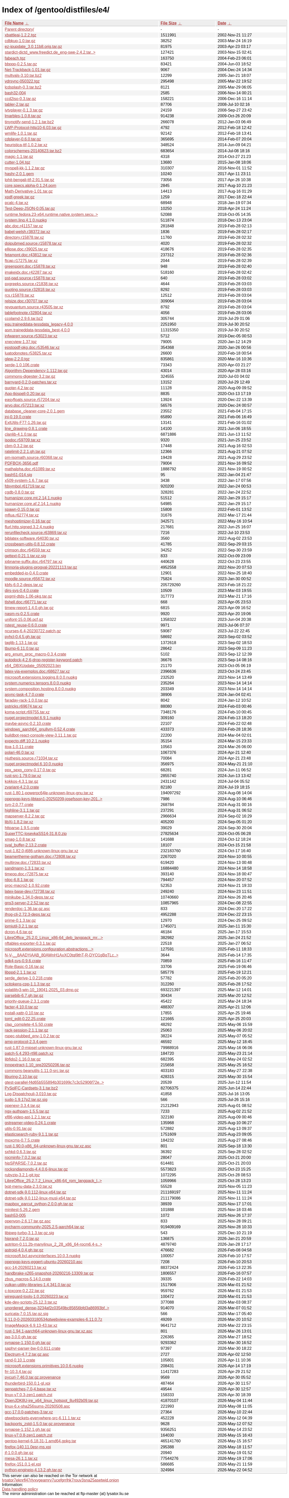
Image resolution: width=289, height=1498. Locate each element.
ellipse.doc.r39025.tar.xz (26, 249)
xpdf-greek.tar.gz (19, 197)
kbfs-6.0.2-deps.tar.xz (24, 585)
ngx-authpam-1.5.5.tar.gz (27, 1111)
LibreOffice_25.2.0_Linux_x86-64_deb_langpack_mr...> (54, 938)
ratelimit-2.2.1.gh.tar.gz (25, 451)
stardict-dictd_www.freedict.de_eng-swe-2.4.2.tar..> (50, 52)
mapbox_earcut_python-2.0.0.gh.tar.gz (39, 1204)
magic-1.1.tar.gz (19, 156)
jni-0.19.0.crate (18, 417)
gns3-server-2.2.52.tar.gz (27, 903)
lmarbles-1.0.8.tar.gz (23, 116)
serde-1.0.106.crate (22, 365)
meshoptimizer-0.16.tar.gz (28, 521)
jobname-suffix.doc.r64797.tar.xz (33, 561)
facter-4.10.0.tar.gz (21, 1007)
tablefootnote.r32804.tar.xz (28, 313)
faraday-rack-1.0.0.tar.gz (26, 700)
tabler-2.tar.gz (17, 104)
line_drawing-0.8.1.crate (26, 428)
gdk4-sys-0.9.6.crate (23, 961)
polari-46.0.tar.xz (19, 752)
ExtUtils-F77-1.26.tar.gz (25, 422)
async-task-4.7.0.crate (24, 694)
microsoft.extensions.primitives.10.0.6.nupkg (44, 1366)
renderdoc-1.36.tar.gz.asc (27, 909)
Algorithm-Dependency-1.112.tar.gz (36, 371)
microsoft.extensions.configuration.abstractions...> (49, 949)
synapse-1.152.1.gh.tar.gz (28, 1429)
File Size (169, 23)
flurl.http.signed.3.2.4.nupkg (29, 527)
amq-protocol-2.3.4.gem (26, 1042)
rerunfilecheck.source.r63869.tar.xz (36, 533)
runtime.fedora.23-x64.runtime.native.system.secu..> (51, 214)
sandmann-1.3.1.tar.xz (24, 868)
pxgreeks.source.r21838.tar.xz (31, 284)
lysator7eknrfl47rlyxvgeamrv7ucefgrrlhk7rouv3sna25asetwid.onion (60, 1480)
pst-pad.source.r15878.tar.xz (30, 278)
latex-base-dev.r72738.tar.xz (30, 891)
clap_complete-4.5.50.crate (29, 1024)
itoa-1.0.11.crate (19, 747)
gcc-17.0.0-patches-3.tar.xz (29, 1412)
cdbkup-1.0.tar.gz (20, 41)
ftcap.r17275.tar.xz (21, 261)
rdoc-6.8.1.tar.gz (19, 880)
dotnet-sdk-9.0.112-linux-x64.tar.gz (35, 1192)
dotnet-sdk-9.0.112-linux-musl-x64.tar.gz (40, 1198)
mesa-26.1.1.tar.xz (21, 1458)
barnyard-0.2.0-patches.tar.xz (31, 382)
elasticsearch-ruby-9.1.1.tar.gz (31, 1134)
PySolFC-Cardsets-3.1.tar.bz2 (31, 1088)
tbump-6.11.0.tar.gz (22, 648)
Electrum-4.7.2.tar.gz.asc (27, 1354)
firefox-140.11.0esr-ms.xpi (28, 1447)
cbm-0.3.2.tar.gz (19, 446)
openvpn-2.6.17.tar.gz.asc (28, 1221)
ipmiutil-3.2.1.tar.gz (21, 926)
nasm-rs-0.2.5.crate (22, 614)
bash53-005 (15, 1215)
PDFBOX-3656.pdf (21, 463)
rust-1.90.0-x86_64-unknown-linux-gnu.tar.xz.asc (48, 1146)
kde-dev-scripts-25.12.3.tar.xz (31, 1302)
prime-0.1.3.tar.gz (20, 920)
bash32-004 (15, 93)
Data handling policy (20, 1489)
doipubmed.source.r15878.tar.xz (33, 243)
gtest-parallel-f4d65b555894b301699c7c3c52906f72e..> (54, 1082)
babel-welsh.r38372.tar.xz (27, 232)
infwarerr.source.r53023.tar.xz (31, 336)
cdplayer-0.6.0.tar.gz (23, 139)
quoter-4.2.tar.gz (19, 388)
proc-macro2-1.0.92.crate (27, 885)
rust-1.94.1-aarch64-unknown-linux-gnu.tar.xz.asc (48, 1331)
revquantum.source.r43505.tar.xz (34, 307)
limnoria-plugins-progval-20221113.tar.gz (41, 567)
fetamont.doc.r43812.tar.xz (28, 255)
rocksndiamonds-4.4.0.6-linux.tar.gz (36, 1169)
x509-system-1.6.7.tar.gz (26, 480)
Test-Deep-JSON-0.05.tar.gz (30, 208)
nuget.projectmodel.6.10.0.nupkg (34, 764)
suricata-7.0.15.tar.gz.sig (26, 1314)
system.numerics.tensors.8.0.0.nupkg (38, 683)
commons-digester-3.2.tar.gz (30, 376)
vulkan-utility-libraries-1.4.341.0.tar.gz (38, 1285)
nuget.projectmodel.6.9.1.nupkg (33, 718)
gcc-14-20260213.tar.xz (25, 1267)
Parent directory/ (19, 29)
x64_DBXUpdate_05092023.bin (33, 666)
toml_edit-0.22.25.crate (25, 1019)
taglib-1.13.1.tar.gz (21, 643)
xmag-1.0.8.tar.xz (20, 839)
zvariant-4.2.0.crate (22, 787)
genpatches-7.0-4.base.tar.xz (30, 1389)
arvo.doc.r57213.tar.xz (24, 405)
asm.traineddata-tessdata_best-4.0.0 (37, 330)
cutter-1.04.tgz (17, 162)
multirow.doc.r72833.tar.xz (28, 862)
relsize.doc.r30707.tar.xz (26, 301)
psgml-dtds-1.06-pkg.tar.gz (28, 596)
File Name (14, 23)
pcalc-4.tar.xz (16, 203)
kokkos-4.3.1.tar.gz (21, 781)
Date (222, 23)
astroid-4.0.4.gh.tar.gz (24, 1250)
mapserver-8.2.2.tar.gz (25, 816)
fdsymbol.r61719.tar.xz (25, 486)
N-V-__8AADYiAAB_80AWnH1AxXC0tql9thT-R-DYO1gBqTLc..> (61, 955)
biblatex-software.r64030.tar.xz (32, 538)
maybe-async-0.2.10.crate (28, 723)
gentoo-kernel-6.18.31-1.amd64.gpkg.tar (40, 1441)
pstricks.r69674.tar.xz (23, 706)
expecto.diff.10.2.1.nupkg (27, 741)
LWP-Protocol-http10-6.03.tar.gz (33, 128)
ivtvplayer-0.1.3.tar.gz (24, 110)
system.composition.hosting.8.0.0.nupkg (40, 689)
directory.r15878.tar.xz (24, 237)
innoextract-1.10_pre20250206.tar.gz (37, 1065)
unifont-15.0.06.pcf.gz (24, 619)
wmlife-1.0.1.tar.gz (21, 133)
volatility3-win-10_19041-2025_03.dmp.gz (42, 990)
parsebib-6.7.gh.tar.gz (24, 995)
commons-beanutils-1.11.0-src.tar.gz (37, 1071)
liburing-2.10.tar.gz (21, 1077)
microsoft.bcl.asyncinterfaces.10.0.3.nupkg (42, 1256)
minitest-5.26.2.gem (22, 1210)
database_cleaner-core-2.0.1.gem (35, 411)
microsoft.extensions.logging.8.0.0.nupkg (41, 677)
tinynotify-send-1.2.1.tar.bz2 (29, 122)
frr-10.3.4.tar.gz (18, 1371)
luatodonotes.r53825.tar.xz (28, 353)
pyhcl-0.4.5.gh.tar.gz (23, 637)
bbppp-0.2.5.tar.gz (21, 64)
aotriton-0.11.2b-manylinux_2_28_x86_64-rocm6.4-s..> (53, 1244)
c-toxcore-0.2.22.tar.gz (24, 1291)
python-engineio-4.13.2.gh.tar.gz (33, 1470)
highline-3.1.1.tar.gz (22, 810)
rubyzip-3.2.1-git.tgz (22, 1175)
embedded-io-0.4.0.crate (26, 573)
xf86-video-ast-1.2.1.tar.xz (28, 1117)
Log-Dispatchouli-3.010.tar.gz (31, 1094)
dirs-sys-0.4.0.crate (22, 590)
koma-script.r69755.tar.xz (27, 712)
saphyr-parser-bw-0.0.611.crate (32, 1348)
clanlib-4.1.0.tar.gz (21, 434)
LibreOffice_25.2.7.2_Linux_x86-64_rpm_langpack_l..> (53, 1181)
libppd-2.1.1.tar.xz (20, 972)
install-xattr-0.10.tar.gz (24, 1013)
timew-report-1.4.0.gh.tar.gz (29, 608)
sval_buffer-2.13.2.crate (26, 845)
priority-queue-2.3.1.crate (27, 1001)
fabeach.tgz (15, 58)
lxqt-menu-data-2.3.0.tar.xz (28, 1186)
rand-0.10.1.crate (20, 1360)
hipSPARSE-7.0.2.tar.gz (26, 1163)
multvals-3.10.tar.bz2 (23, 75)
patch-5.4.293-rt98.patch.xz (29, 1053)
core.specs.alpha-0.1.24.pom (30, 185)
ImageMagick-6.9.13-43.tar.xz (31, 1325)
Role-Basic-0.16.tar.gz (24, 966)
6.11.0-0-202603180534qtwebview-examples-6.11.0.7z (53, 1319)
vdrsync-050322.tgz (22, 81)
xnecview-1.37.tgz (21, 342)
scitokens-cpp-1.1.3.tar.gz (27, 984)
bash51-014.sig (18, 475)
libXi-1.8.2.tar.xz (19, 822)
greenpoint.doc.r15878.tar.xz (30, 266)
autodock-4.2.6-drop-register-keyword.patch (43, 660)
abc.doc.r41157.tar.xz (24, 226)
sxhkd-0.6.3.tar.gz (20, 1152)
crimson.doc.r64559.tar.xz (27, 550)
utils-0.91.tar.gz (18, 1128)
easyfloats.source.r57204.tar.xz (32, 400)
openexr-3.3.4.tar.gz (22, 1105)
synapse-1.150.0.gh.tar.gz (28, 1343)
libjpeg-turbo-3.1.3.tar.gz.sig (29, 1233)
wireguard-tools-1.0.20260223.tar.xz (36, 1296)
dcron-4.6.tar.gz (18, 932)
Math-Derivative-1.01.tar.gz (29, 191)
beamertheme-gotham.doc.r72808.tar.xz (40, 856)
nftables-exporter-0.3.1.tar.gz (30, 943)
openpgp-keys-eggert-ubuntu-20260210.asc (43, 1262)
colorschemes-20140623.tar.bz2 (33, 151)
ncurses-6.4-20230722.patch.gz (33, 631)
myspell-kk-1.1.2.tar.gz (25, 168)
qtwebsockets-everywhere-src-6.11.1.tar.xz (43, 1418)
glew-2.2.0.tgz (17, 359)
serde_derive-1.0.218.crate (28, 978)
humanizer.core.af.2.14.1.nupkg (33, 504)
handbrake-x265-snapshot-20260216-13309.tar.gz (49, 1273)
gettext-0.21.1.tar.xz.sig (25, 556)
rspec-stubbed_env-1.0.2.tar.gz (32, 1036)
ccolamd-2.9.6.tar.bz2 (24, 318)
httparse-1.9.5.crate (22, 828)
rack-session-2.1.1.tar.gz (26, 1030)
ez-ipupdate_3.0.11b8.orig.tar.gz (33, 46)
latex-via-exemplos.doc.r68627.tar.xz (37, 671)
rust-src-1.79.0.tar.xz (23, 776)
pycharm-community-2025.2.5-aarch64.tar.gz (44, 1227)
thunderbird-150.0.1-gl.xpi (27, 1383)
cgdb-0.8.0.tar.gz (19, 492)
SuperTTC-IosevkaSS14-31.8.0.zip (36, 833)
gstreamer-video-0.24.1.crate (30, 1123)
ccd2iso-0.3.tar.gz (20, 99)
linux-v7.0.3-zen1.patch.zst (28, 1395)
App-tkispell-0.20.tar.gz (25, 394)
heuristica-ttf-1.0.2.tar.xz (26, 145)
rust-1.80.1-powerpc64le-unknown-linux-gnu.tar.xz (49, 793)
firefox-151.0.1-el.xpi (23, 1464)
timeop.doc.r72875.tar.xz (26, 874)
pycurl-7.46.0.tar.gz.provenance (33, 1377)
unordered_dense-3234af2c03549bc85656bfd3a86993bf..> (57, 1308)
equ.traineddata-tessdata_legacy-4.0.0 (39, 324)
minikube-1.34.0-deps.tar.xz (29, 897)
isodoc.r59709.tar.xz (22, 440)
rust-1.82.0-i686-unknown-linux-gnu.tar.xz (41, 851)
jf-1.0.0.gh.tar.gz (19, 1453)
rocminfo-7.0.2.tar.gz (23, 1157)
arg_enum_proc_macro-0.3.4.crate (35, 654)
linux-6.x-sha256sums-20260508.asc (37, 1406)
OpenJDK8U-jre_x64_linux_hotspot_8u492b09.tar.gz (51, 1400)
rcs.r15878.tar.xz (19, 295)
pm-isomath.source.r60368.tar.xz (34, 457)
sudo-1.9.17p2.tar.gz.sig (26, 1099)
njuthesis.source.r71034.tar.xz (31, 758)
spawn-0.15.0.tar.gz (22, 509)
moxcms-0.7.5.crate (22, 1140)
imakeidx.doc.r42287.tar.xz (28, 272)
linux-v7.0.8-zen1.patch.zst (28, 1435)
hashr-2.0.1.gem (19, 174)
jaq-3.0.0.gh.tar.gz (21, 1337)
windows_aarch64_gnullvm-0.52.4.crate (40, 729)
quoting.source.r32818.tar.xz (30, 289)
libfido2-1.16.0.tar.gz (23, 1059)
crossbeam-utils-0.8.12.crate (30, 544)
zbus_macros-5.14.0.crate (28, 1279)
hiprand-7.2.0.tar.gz (22, 1238)
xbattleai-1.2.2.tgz (20, 35)
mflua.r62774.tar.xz (22, 515)
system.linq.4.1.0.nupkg (26, 220)
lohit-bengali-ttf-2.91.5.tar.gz (29, 180)
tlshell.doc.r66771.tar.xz (26, 602)
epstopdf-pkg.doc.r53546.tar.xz (32, 347)
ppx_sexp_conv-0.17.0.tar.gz (30, 770)
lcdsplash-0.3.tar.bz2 (23, 87)
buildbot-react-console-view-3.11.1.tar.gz (41, 735)
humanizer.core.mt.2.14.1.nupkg (33, 498)
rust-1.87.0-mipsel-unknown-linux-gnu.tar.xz (43, 1048)
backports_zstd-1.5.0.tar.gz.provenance (40, 1424)
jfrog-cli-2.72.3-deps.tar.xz (28, 914)
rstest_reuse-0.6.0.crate (26, 625)
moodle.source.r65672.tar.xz (30, 579)
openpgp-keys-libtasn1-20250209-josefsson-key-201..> (53, 799)
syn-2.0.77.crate (19, 805)
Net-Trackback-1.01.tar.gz (27, 70)
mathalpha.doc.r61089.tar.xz (30, 469)
